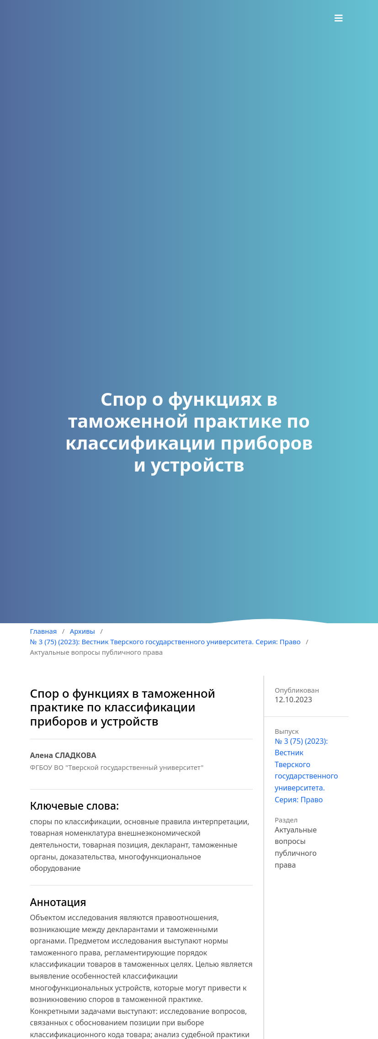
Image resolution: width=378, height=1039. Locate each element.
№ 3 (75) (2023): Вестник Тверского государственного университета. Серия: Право (165, 641)
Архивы (82, 631)
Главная (43, 631)
